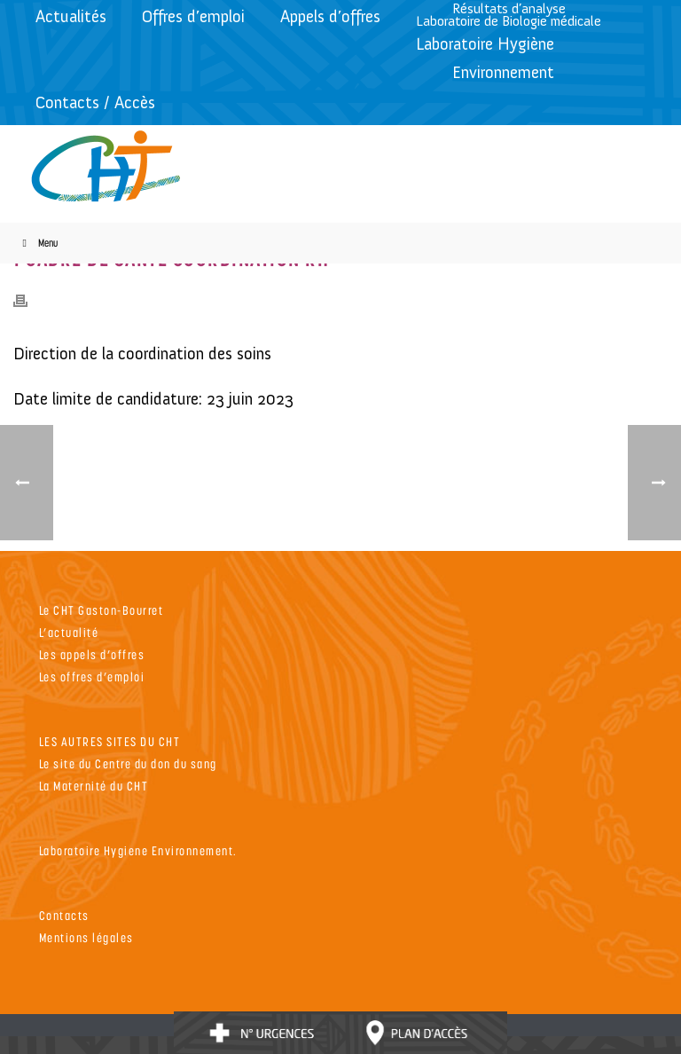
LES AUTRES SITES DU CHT (110, 741)
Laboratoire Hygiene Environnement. (138, 850)
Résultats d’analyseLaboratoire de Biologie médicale (508, 14)
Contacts (64, 915)
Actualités (70, 16)
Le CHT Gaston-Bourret (101, 609)
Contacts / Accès (95, 102)
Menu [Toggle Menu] (38, 242)
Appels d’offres (330, 16)
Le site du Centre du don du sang (128, 763)
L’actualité (69, 632)
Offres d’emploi (193, 16)
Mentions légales (86, 937)
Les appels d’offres (92, 654)
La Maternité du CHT (94, 785)
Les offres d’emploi (92, 676)
